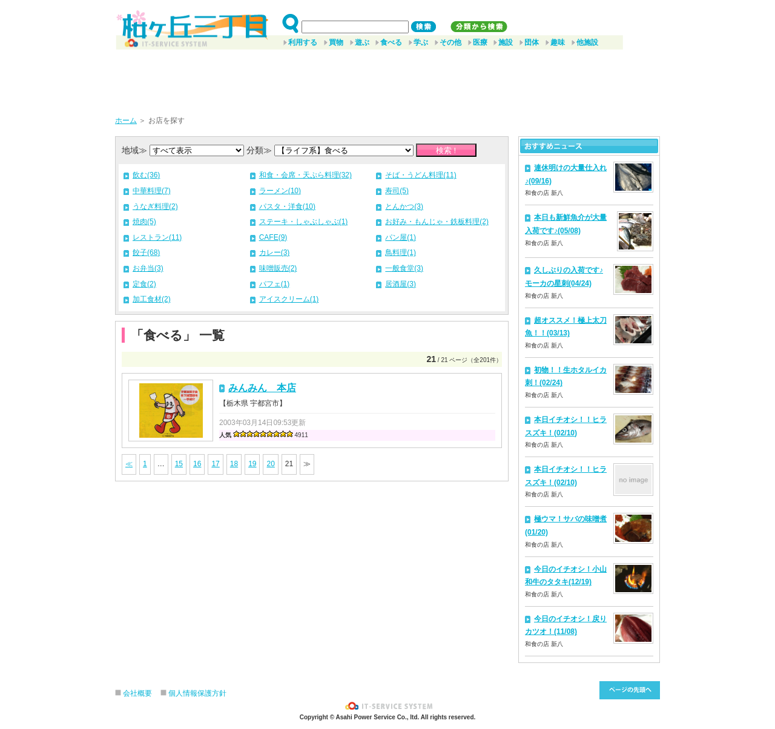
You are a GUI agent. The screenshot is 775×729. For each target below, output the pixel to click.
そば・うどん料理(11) (420, 175)
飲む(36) (146, 175)
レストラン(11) (157, 237)
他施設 (587, 42)
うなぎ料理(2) (155, 206)
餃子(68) (146, 252)
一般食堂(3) (404, 268)
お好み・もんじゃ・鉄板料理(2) (437, 221)
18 (234, 464)
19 (252, 464)
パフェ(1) (274, 284)
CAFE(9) (273, 237)
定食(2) (144, 284)
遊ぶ (362, 42)
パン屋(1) (400, 237)
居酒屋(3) (400, 284)
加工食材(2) (152, 299)
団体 (531, 42)
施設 (505, 42)
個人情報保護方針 (197, 693)
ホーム (126, 120)
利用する (302, 42)
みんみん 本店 (262, 388)
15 (179, 464)
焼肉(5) (144, 221)
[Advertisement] (387, 78)
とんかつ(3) (404, 206)
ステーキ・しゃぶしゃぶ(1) (303, 221)
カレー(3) (274, 252)
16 (197, 464)
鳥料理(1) (400, 252)
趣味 (557, 42)
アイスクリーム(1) (289, 299)
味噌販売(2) (278, 268)
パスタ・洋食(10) (287, 206)
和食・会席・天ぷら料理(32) (305, 175)
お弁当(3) (148, 268)
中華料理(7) (152, 190)
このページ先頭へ (629, 690)
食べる (391, 42)
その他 (450, 42)
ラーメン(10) (280, 190)
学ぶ (421, 42)
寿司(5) (397, 190)
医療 (480, 42)
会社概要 (137, 693)
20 (270, 464)
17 (215, 464)
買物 (336, 42)
